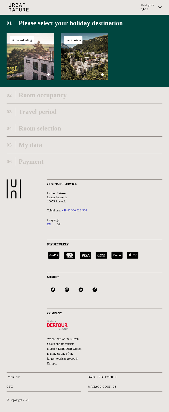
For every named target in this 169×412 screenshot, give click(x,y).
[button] (30, 56)
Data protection (102, 377)
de (59, 224)
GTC (10, 386)
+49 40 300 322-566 (74, 210)
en (49, 224)
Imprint (13, 377)
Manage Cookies (102, 386)
